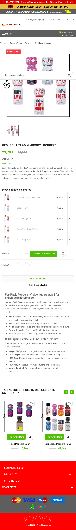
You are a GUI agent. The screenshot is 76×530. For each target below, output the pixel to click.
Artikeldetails (38, 285)
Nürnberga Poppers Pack (58, 444)
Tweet (25, 264)
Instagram (51, 518)
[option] (13, 130)
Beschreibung (38, 278)
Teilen (19, 264)
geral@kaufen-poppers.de (35, 2)
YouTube (31, 518)
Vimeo (44, 518)
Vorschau (30, 437)
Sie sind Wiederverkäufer (61, 2)
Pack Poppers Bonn (20, 444)
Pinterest (31, 264)
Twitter (24, 518)
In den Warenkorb (43, 254)
